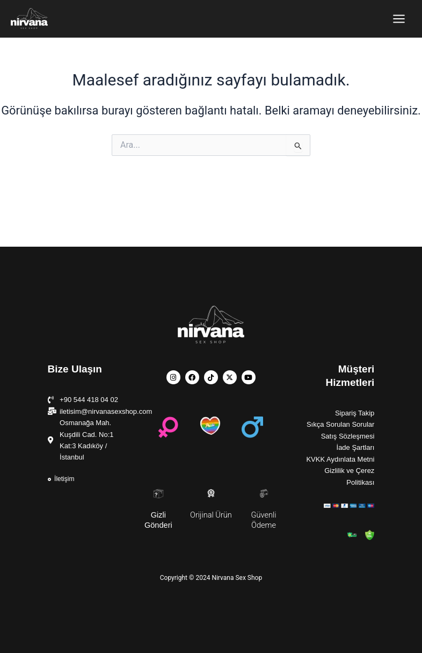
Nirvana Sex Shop (12, 29)
